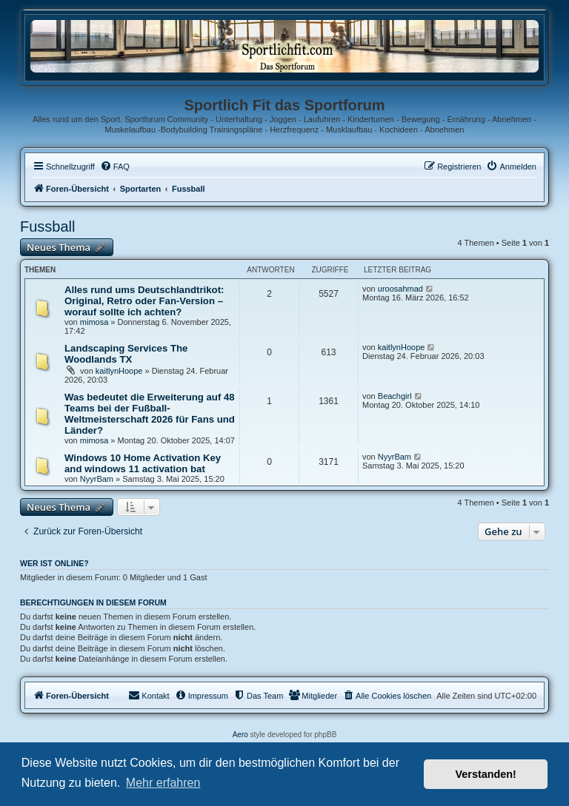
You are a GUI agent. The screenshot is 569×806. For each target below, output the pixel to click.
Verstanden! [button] (486, 774)
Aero (240, 735)
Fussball (47, 226)
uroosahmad (400, 288)
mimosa (94, 322)
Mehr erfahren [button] (163, 782)
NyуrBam (96, 478)
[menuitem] (115, 166)
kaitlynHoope (119, 370)
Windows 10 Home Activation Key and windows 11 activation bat (142, 463)
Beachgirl (395, 396)
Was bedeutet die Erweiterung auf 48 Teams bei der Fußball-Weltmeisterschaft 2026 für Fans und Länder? (149, 414)
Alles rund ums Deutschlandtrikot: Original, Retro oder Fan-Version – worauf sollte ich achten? (144, 301)
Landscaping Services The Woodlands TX (125, 354)
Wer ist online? (54, 563)
